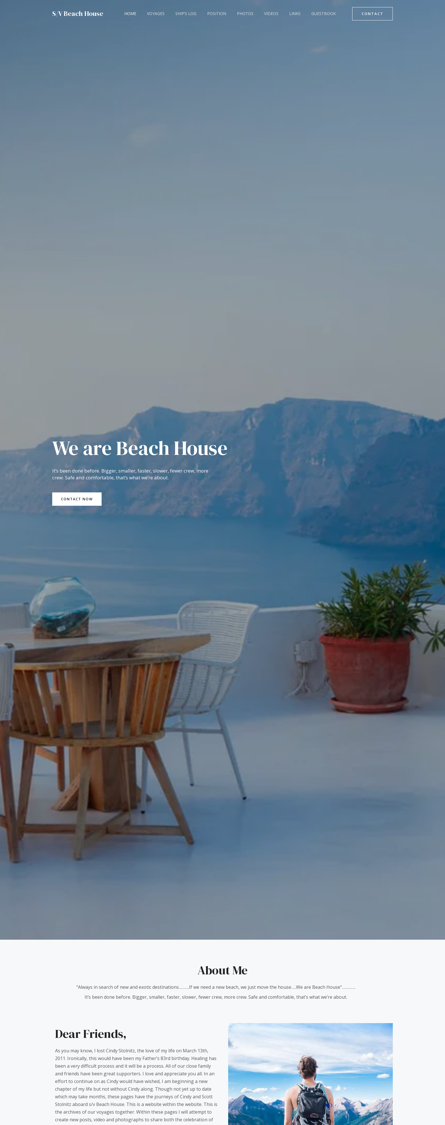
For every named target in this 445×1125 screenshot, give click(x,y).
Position (206, 13)
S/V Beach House (77, 13)
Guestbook (302, 13)
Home (129, 13)
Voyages (151, 13)
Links (276, 13)
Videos (256, 13)
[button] (372, 13)
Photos (232, 13)
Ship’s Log (178, 13)
